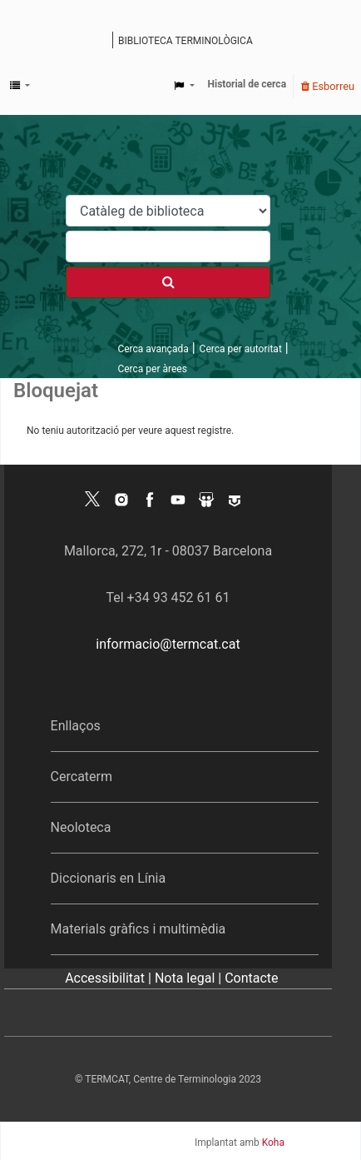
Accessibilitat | (110, 978)
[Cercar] (168, 282)
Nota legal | (190, 978)
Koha (273, 1142)
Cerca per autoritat (241, 349)
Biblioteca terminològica (185, 41)
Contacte (251, 978)
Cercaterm (81, 776)
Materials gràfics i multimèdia (138, 929)
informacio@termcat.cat (168, 644)
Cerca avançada (152, 349)
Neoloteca (81, 827)
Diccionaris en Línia (108, 878)
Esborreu (327, 86)
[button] (20, 86)
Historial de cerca (247, 84)
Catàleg (102, 41)
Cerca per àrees (151, 369)
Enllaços (76, 726)
